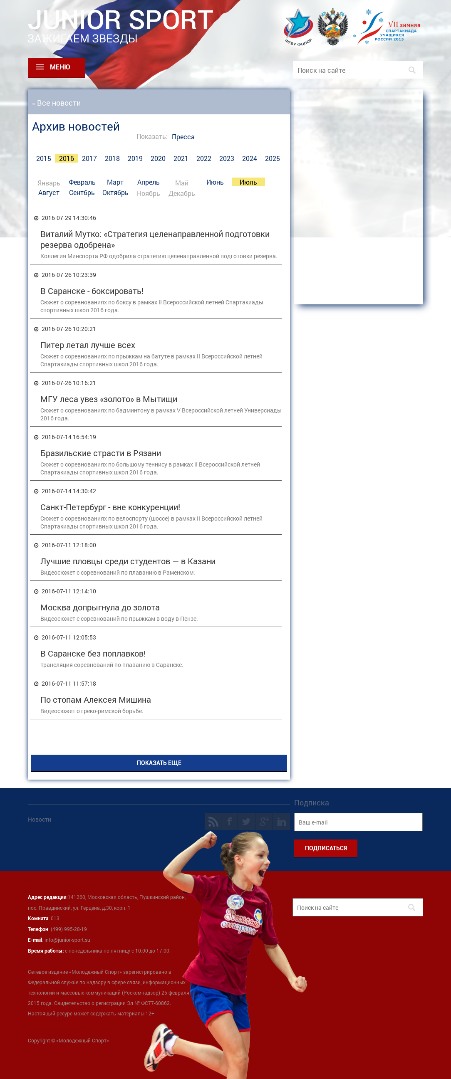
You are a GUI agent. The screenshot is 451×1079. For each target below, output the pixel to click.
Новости (39, 819)
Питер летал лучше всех (87, 344)
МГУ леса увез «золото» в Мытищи (108, 398)
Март (115, 182)
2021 (180, 158)
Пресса (183, 136)
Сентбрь (82, 192)
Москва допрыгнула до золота (100, 607)
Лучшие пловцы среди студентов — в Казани (128, 561)
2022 (203, 158)
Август (48, 192)
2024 (249, 158)
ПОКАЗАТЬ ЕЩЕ (159, 763)
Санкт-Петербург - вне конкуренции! (110, 506)
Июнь (215, 182)
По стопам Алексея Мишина (95, 699)
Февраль (82, 182)
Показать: (152, 136)
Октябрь (115, 192)
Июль (248, 182)
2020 (158, 158)
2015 (43, 158)
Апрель (148, 182)
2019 (135, 158)
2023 (226, 158)
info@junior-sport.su (67, 939)
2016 (66, 158)
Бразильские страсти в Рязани (100, 452)
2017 (89, 158)
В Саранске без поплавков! (93, 653)
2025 (272, 158)
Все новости (59, 103)
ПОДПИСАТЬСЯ (326, 848)
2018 (112, 158)
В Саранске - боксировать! (92, 290)
